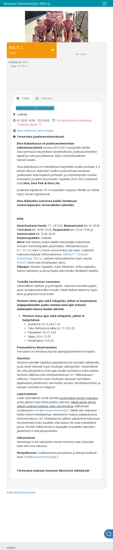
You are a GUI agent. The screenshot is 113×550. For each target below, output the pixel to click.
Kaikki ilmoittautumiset (21, 492)
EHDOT (21, 262)
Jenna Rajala (45, 130)
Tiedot (23, 98)
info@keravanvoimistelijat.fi (51, 410)
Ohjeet (11, 547)
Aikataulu (44, 98)
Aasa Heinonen (26, 130)
